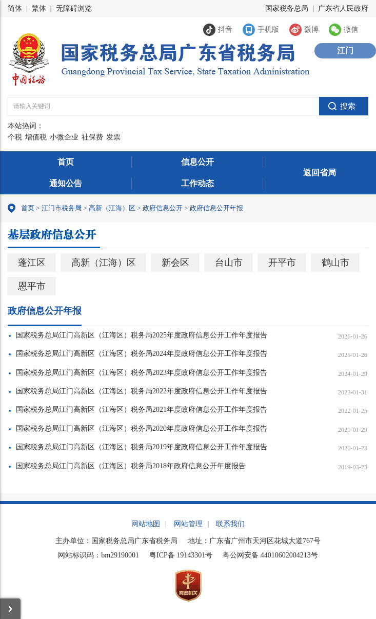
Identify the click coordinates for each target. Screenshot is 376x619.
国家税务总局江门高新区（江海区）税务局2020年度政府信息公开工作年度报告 (141, 428)
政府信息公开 (163, 208)
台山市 (229, 262)
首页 (65, 161)
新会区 (175, 262)
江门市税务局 (62, 208)
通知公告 (65, 183)
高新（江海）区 (112, 208)
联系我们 (230, 524)
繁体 (39, 8)
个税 (15, 137)
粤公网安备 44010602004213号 (270, 555)
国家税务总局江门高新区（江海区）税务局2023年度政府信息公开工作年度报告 (141, 372)
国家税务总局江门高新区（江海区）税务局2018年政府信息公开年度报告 (131, 466)
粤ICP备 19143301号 (180, 555)
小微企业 (64, 137)
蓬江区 (32, 262)
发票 (113, 137)
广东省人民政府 (343, 8)
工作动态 (197, 183)
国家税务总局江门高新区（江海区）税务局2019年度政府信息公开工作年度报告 (141, 447)
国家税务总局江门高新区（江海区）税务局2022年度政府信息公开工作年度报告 (141, 391)
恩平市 (32, 286)
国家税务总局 (286, 8)
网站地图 (145, 524)
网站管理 (188, 524)
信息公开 (197, 161)
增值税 (36, 137)
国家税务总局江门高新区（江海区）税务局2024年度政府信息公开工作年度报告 (141, 353)
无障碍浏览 (74, 8)
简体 (15, 8)
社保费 (92, 137)
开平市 (282, 262)
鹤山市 (335, 262)
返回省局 (319, 172)
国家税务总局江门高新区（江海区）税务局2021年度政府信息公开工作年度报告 (141, 409)
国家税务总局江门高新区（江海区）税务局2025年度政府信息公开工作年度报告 (141, 335)
